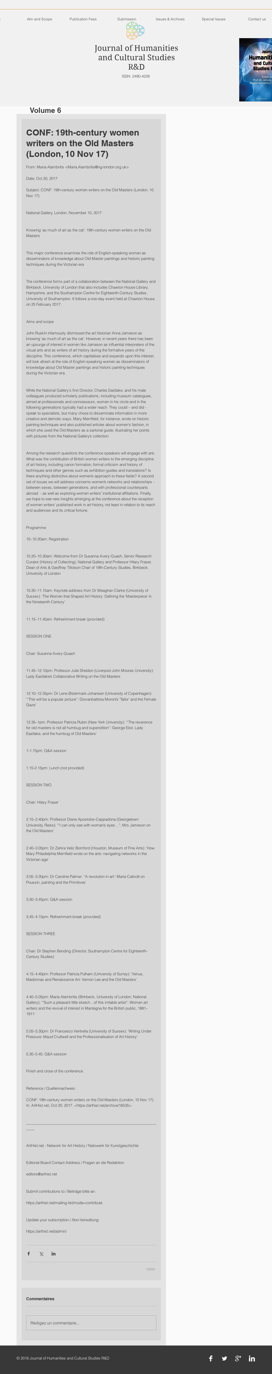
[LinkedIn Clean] (252, 1358)
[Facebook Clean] (211, 1358)
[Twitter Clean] (224, 1358)
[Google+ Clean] (238, 1358)
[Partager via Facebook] (28, 1253)
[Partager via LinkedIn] (53, 1253)
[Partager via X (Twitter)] (41, 1253)
